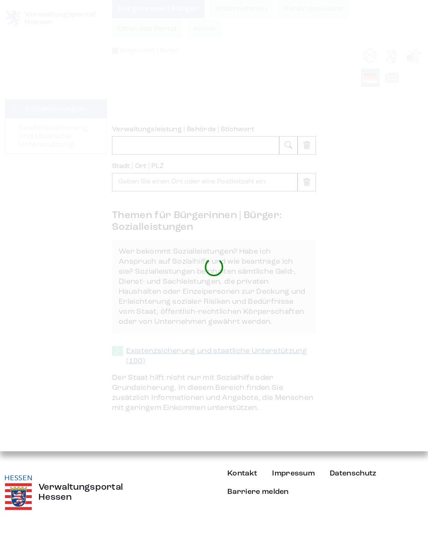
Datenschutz (353, 473)
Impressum (293, 473)
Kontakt (242, 473)
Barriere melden (258, 492)
